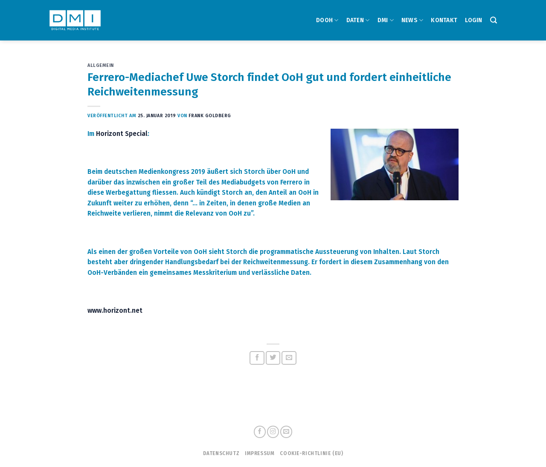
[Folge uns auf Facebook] (260, 432)
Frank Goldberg (210, 115)
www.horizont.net (114, 310)
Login (473, 20)
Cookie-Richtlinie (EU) (311, 453)
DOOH (327, 20)
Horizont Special (122, 134)
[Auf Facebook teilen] (257, 358)
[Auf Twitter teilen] (273, 358)
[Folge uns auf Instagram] (273, 432)
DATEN (358, 20)
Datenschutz (221, 453)
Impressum (259, 453)
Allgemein (100, 65)
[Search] (493, 20)
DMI (386, 20)
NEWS (412, 20)
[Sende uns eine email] (286, 432)
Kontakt (444, 20)
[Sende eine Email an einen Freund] (289, 358)
